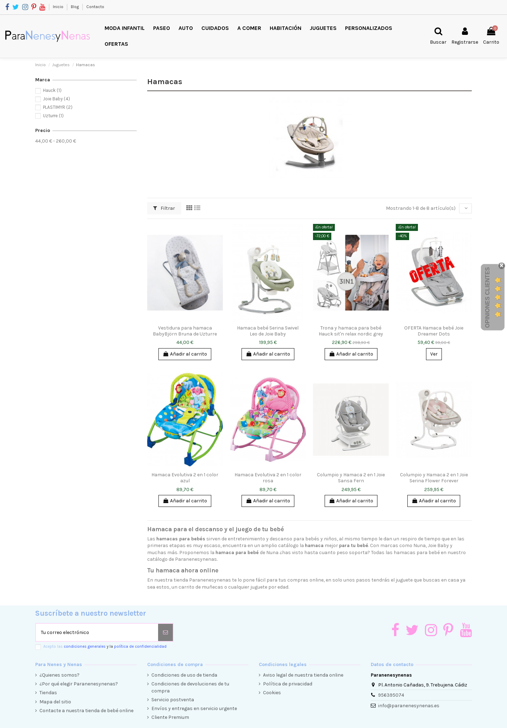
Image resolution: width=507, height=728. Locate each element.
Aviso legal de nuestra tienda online (303, 675)
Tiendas (48, 693)
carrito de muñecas (201, 587)
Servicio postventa (172, 700)
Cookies (272, 693)
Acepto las (105, 646)
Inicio (58, 6)
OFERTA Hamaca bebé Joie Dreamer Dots (433, 331)
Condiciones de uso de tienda (184, 675)
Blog (75, 6)
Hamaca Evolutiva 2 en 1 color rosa (267, 478)
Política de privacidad (287, 684)
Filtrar (164, 208)
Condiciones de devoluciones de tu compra (190, 687)
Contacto (95, 6)
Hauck (52, 90)
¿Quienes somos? (59, 675)
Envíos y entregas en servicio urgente (194, 708)
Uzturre (53, 115)
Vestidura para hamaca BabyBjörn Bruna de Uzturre (185, 331)
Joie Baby (56, 98)
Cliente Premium (170, 717)
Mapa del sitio (55, 702)
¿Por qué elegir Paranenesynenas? (78, 684)
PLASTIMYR (58, 107)
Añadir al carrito (185, 354)
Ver (434, 354)
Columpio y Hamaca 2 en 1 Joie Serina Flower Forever (434, 478)
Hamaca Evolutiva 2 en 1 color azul (184, 478)
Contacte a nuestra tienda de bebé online (86, 711)
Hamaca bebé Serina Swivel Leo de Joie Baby (268, 331)
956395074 (391, 695)
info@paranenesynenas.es (408, 706)
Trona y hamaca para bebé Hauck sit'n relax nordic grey (351, 331)
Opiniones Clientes (487, 297)
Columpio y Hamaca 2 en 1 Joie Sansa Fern (351, 478)
